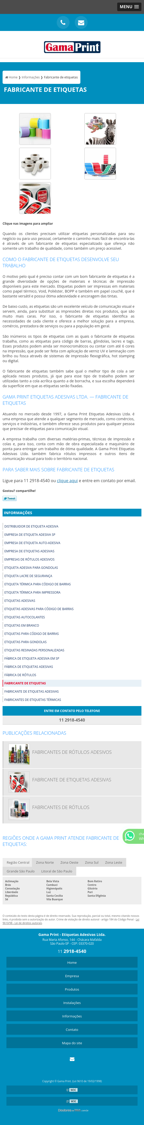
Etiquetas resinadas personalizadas (34, 650)
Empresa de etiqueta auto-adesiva (32, 543)
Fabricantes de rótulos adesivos (72, 752)
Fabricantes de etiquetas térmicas (32, 700)
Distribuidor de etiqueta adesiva (31, 526)
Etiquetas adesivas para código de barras (38, 609)
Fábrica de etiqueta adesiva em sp (31, 658)
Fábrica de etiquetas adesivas (28, 667)
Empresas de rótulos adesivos (29, 559)
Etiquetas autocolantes (24, 617)
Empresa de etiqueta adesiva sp (29, 534)
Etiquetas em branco (21, 625)
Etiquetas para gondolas (25, 642)
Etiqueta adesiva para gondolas (31, 567)
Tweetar (10, 498)
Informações (18, 512)
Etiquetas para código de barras (31, 634)
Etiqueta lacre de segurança (28, 576)
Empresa (72, 976)
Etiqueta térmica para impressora (32, 592)
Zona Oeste (69, 862)
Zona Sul (91, 862)
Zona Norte (45, 862)
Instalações (72, 1002)
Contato (72, 1029)
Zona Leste (113, 862)
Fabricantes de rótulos (60, 807)
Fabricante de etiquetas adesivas (31, 691)
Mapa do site (72, 1043)
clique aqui (67, 480)
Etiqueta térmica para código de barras (37, 584)
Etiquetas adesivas (19, 600)
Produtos (72, 989)
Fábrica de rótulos (20, 675)
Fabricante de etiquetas (25, 683)
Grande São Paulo (21, 871)
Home (72, 962)
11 (72, 951)
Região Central (18, 862)
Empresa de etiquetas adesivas (29, 551)
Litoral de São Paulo (56, 871)
